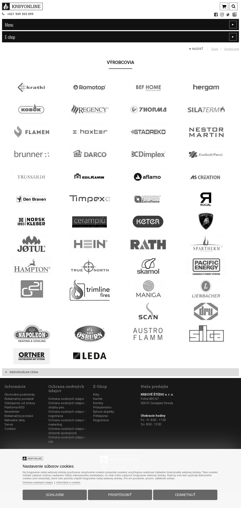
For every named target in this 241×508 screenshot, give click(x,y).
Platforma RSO (14, 407)
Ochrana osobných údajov (66, 399)
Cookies (10, 429)
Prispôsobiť (120, 494)
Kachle (98, 399)
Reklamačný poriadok (19, 399)
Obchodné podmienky (19, 394)
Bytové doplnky (103, 411)
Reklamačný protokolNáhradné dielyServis (18, 420)
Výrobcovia (231, 49)
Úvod (214, 49)
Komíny (98, 403)
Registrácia (101, 420)
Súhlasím (56, 494)
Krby (96, 394)
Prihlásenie (100, 416)
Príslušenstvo (102, 407)
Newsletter (12, 411)
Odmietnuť (184, 494)
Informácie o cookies (70, 482)
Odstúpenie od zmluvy (19, 403)
